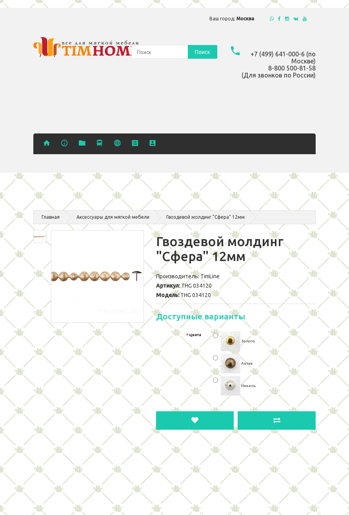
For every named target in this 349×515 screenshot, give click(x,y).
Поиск (202, 52)
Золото (238, 341)
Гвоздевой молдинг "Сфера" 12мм (205, 217)
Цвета (195, 335)
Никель (238, 386)
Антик (237, 363)
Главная (51, 217)
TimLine (210, 276)
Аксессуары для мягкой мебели (112, 217)
